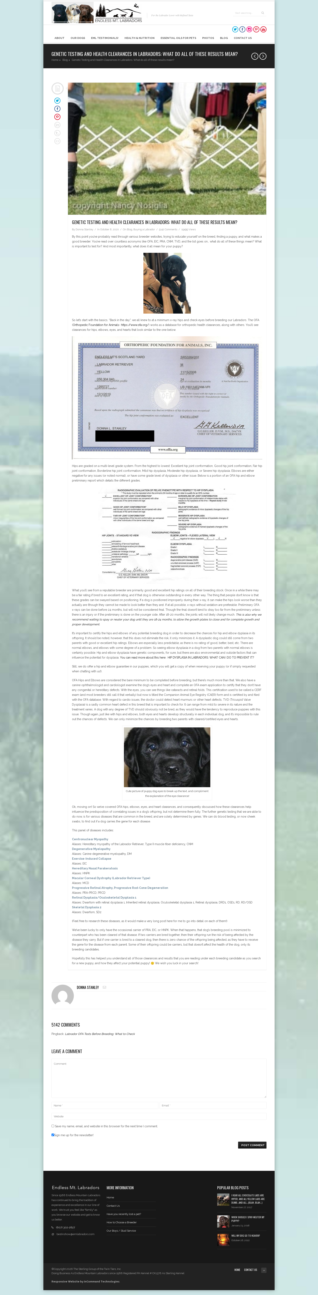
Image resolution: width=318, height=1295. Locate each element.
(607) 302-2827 (65, 1227)
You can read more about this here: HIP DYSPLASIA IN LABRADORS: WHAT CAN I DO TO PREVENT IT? (187, 657)
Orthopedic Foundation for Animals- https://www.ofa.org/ (111, 325)
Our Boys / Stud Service (121, 1230)
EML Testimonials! (104, 38)
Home (55, 59)
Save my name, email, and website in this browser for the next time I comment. (106, 1126)
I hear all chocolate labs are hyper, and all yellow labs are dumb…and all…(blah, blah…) (248, 1199)
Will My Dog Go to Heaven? (245, 1235)
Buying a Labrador (144, 229)
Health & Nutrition (140, 38)
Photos (208, 38)
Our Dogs (78, 38)
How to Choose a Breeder (122, 1222)
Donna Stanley (84, 229)
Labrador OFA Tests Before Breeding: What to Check (100, 1034)
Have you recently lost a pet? (124, 1214)
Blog (224, 38)
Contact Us (243, 38)
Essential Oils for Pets (178, 38)
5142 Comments (168, 229)
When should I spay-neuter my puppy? (247, 1218)
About (59, 38)
